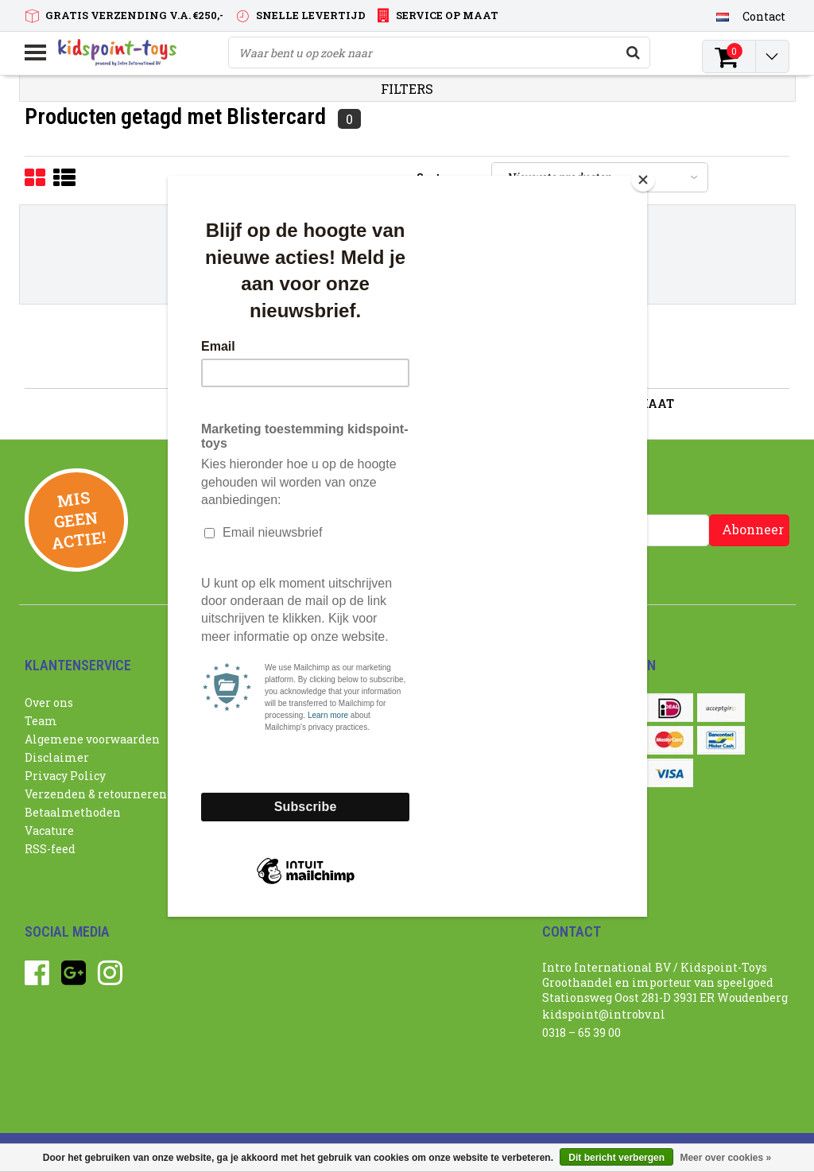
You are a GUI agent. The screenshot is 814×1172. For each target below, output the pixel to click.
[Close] (643, 180)
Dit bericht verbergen (616, 1157)
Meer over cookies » (725, 1157)
